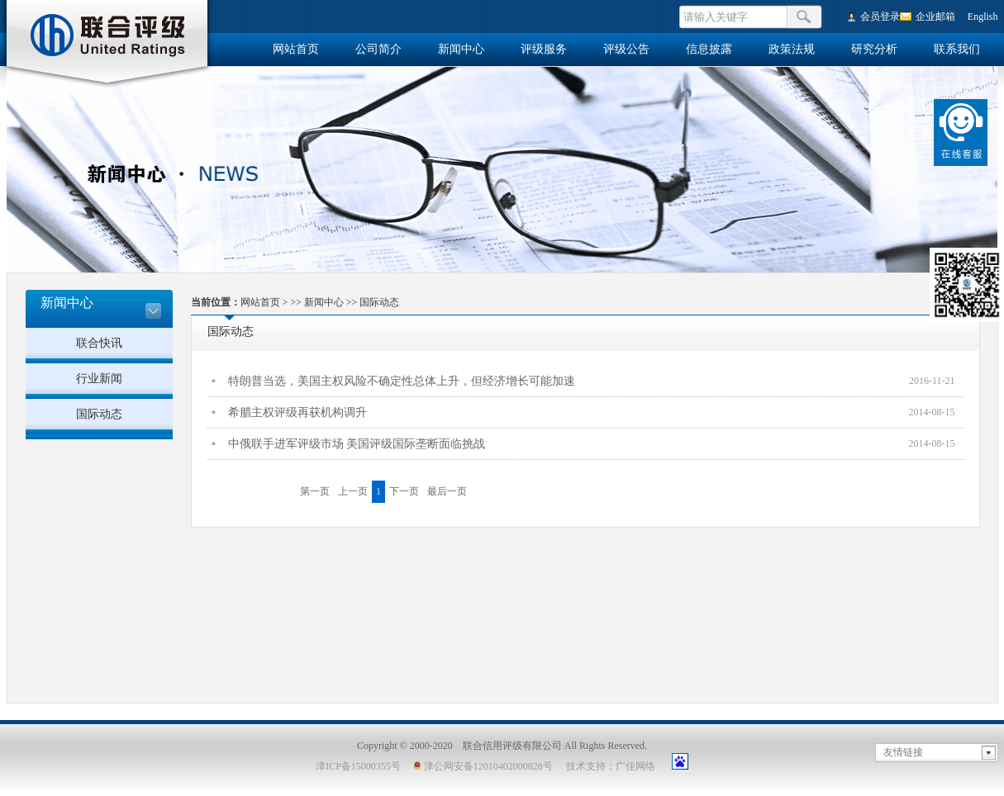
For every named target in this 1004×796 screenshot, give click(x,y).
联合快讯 (99, 343)
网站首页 (296, 49)
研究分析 (874, 49)
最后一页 (447, 491)
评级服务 (544, 49)
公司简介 (378, 49)
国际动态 (99, 414)
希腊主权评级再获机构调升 (297, 412)
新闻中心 (461, 49)
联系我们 (957, 49)
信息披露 (709, 49)
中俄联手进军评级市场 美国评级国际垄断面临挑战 (357, 444)
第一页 (315, 491)
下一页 (404, 491)
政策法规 (791, 49)
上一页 (353, 491)
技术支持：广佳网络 (610, 766)
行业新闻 (99, 378)
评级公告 (626, 49)
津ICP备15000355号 (358, 766)
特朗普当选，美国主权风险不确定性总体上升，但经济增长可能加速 (401, 381)
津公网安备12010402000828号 (483, 766)
